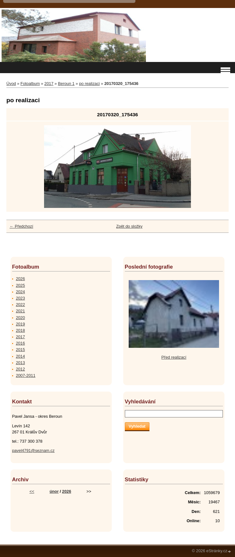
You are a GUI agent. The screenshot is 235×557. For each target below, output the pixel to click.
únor (53, 491)
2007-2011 (25, 375)
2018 (20, 330)
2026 (20, 278)
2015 (20, 349)
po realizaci (89, 83)
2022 (20, 304)
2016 (20, 343)
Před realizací (173, 357)
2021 (20, 311)
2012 (20, 369)
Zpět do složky (129, 226)
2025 (20, 285)
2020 (20, 317)
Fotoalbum (30, 83)
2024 (20, 291)
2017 (48, 83)
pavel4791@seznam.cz (33, 450)
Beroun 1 (66, 83)
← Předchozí (21, 226)
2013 (20, 362)
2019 (20, 324)
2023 (20, 298)
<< (31, 491)
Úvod (11, 83)
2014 (20, 356)
